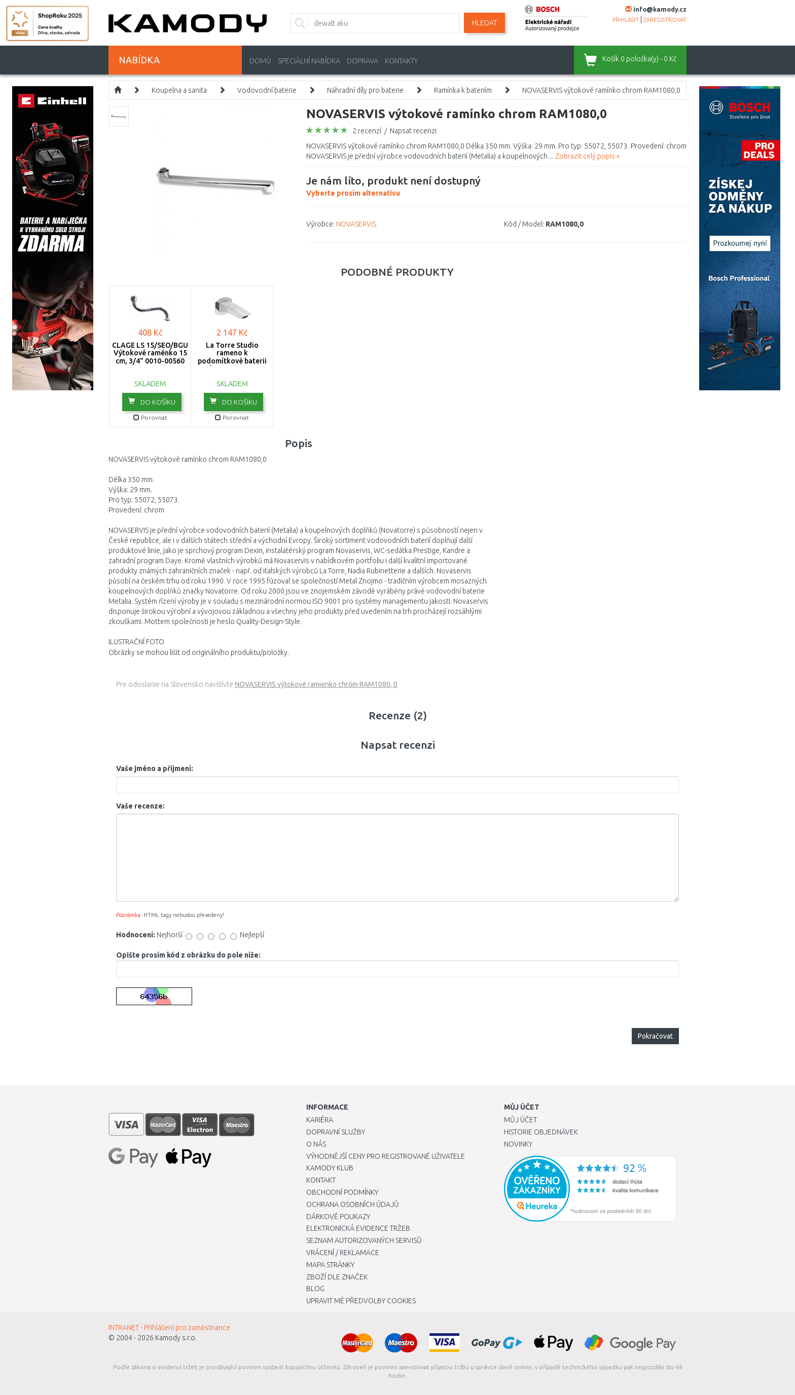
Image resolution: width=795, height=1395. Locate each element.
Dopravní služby (335, 1132)
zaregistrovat (664, 20)
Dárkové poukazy (338, 1217)
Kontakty (401, 61)
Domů (260, 61)
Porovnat (150, 417)
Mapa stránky (330, 1265)
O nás (316, 1144)
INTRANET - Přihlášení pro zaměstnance (169, 1328)
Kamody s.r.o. (176, 1338)
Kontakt (321, 1180)
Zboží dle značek (337, 1277)
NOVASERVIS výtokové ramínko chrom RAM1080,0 (601, 90)
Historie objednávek (541, 1132)
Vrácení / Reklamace (342, 1253)
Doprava (362, 61)
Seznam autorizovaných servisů (364, 1240)
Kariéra (319, 1120)
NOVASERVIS (356, 224)
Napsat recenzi (413, 131)
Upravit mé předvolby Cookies (361, 1301)
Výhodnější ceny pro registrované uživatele (385, 1156)
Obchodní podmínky (342, 1192)
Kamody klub (329, 1168)
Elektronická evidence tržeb (358, 1228)
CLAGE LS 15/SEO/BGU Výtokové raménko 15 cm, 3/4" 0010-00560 (150, 353)
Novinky (518, 1144)
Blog (315, 1288)
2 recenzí (366, 131)
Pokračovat (655, 1036)
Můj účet (520, 1120)
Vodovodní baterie (267, 90)
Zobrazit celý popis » (587, 156)
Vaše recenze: (140, 806)
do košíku (151, 401)
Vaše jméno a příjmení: (154, 768)
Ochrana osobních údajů (352, 1204)
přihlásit (625, 20)
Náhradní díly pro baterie (365, 90)
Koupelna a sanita (179, 90)
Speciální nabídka (309, 61)
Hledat (484, 23)
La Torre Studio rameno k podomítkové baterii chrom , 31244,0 (232, 357)
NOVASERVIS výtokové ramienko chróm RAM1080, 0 (316, 684)
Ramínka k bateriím (463, 90)
